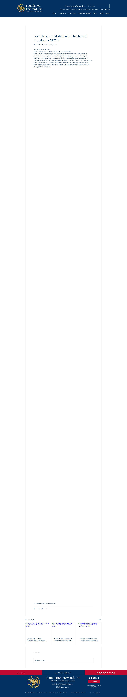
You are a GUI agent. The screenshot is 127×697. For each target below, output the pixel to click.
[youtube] (89, 678)
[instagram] (94, 678)
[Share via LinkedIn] (42, 608)
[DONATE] (20, 672)
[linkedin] (91, 678)
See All (100, 619)
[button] (54, 13)
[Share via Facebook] (34, 608)
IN (34, 603)
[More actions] (92, 32)
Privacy (54, 692)
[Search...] (98, 6)
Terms (50, 692)
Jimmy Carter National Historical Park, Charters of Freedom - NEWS (36, 640)
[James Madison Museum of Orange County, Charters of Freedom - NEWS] (89, 629)
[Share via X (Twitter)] (38, 608)
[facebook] (96, 678)
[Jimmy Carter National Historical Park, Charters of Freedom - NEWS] (37, 629)
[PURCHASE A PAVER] (105, 672)
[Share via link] (46, 608)
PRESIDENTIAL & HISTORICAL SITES (46, 603)
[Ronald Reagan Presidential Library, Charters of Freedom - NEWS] (63, 629)
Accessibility (59, 692)
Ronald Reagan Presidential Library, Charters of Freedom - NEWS (63, 640)
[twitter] (98, 678)
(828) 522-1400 (62, 686)
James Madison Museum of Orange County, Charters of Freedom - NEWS (89, 640)
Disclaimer (65, 692)
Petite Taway (97, 692)
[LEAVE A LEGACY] (63, 672)
